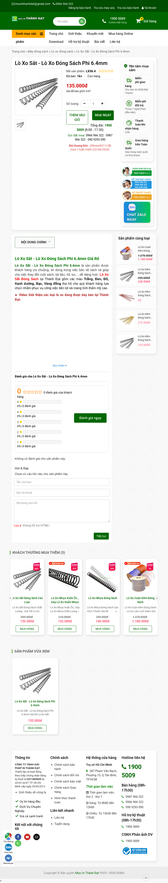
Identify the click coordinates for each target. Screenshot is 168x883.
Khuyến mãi (95, 34)
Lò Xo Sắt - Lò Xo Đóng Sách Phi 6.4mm (103, 51)
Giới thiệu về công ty (32, 792)
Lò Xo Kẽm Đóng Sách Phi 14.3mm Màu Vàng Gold (144, 316)
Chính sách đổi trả (66, 775)
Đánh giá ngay (90, 418)
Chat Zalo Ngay (136, 213)
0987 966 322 (132, 797)
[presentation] (10, 598)
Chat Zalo (8, 848)
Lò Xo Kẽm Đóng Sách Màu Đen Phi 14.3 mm (145, 271)
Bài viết (99, 42)
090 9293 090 (96, 139)
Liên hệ (115, 42)
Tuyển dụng (61, 824)
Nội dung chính (35, 242)
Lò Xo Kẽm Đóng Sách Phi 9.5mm (144, 338)
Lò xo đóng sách (62, 51)
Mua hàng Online (121, 34)
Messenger (8, 859)
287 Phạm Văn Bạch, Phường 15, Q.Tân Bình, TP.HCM (101, 775)
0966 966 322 (95, 135)
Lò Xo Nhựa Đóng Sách (102, 598)
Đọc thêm (60, 365)
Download (56, 42)
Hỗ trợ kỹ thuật (78, 42)
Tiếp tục (101, 536)
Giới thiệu (75, 34)
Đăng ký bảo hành (80, 7)
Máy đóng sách (38, 51)
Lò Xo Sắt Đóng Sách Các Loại (27, 600)
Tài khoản (149, 7)
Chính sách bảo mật (67, 781)
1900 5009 (130, 827)
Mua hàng (27, 628)
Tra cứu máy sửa (104, 7)
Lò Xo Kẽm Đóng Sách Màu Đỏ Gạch (145, 293)
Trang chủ (56, 34)
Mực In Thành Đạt (87, 873)
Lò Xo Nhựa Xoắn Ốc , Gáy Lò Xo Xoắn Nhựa (65, 600)
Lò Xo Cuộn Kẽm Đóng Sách (144, 249)
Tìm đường (8, 838)
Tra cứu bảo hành (128, 7)
